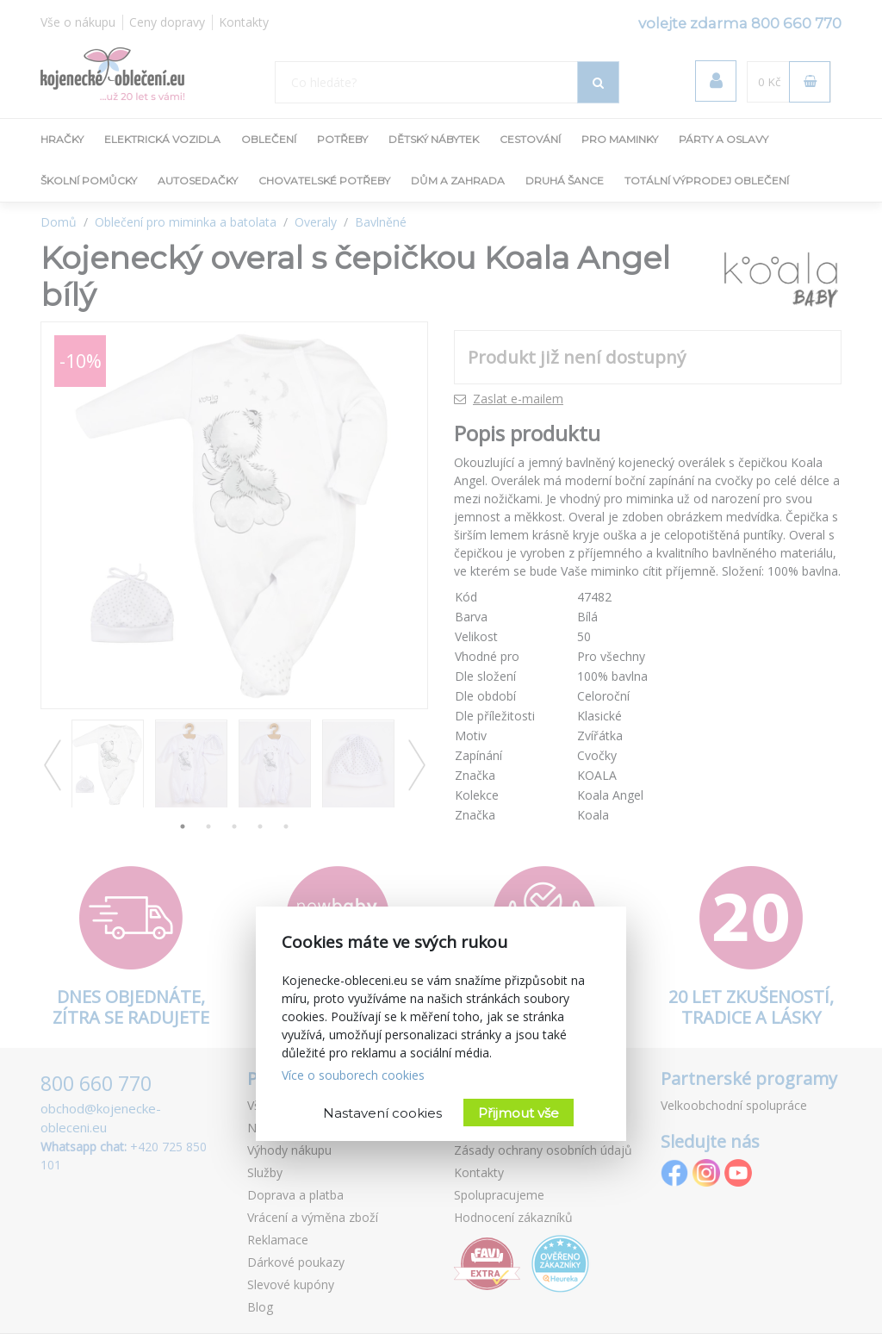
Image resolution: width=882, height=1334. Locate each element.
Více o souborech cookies (353, 1075)
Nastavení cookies (382, 1113)
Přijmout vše (518, 1113)
